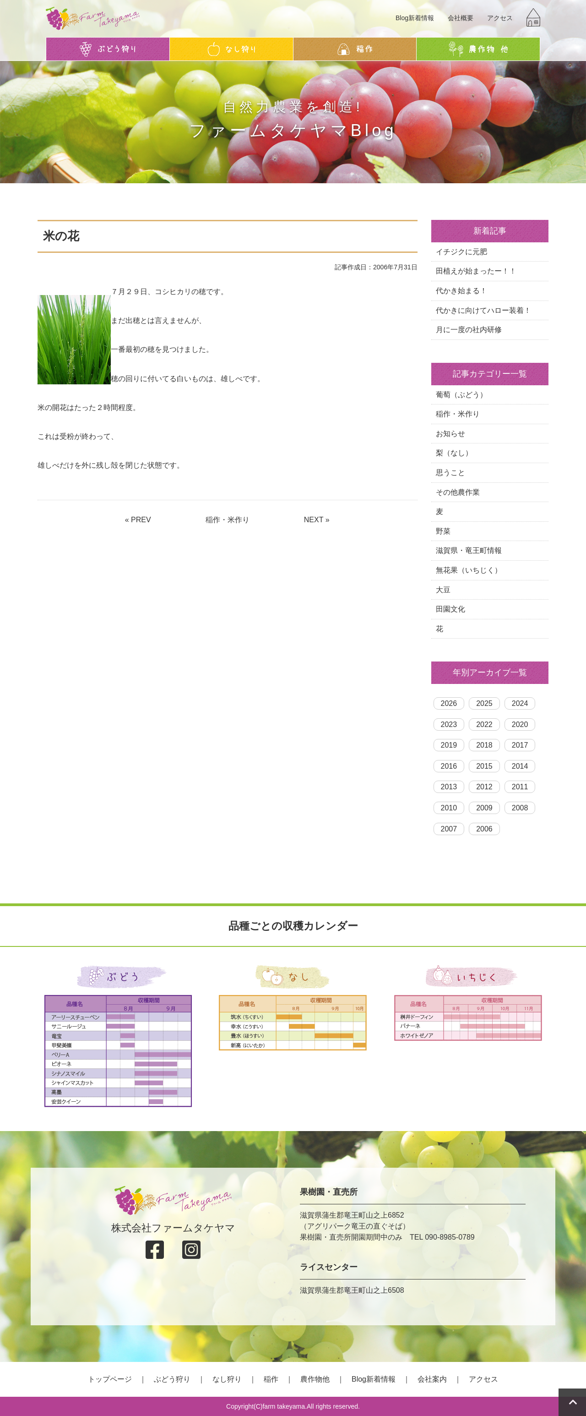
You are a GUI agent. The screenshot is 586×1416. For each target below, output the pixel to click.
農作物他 (315, 1379)
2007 (449, 829)
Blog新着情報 (415, 18)
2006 (484, 829)
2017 (520, 745)
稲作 (271, 1379)
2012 (484, 787)
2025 (484, 703)
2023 (449, 724)
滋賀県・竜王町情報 (469, 550)
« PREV (138, 520)
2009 (484, 808)
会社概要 (460, 18)
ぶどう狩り (172, 1379)
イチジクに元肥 (461, 252)
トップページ (110, 1379)
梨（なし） (454, 453)
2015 (484, 766)
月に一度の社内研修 (469, 329)
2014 (520, 766)
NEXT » (317, 520)
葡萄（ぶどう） (461, 395)
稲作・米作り (228, 520)
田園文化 (450, 609)
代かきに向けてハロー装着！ (483, 310)
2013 (449, 787)
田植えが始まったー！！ (476, 271)
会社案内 (432, 1379)
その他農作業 (458, 492)
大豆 (443, 590)
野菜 (443, 531)
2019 (449, 745)
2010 (449, 808)
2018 (484, 745)
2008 (520, 808)
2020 (520, 724)
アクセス (500, 18)
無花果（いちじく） (469, 570)
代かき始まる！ (461, 291)
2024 (520, 703)
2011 (520, 787)
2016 (449, 766)
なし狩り (227, 1379)
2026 (449, 703)
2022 (484, 724)
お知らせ (450, 433)
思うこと (450, 472)
